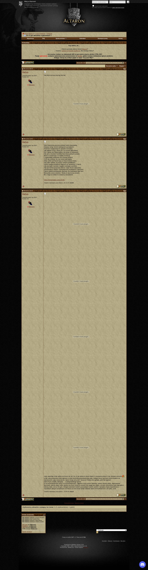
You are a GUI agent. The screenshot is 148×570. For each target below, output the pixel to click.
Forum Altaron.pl (29, 33)
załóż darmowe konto (118, 7)
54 (108, 63)
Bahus (25, 72)
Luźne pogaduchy (40, 33)
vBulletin (85, 547)
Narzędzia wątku (111, 66)
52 (103, 63)
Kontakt (104, 541)
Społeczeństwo (61, 38)
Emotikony (25, 526)
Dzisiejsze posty (103, 38)
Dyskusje (49, 33)
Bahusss (32, 85)
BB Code (24, 524)
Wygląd (121, 66)
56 (113, 63)
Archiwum (116, 541)
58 (117, 63)
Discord (84, 49)
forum (80, 56)
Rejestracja (30, 38)
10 (95, 63)
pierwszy (89, 63)
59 (120, 63)
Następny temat (79, 503)
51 (100, 63)
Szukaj (121, 38)
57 (115, 63)
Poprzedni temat (69, 503)
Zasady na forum (27, 531)
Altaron (74, 17)
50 (98, 63)
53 (105, 63)
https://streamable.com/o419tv (54, 180)
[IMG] (23, 527)
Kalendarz (83, 38)
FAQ (43, 38)
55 (110, 63)
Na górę (123, 541)
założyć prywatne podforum (71, 51)
